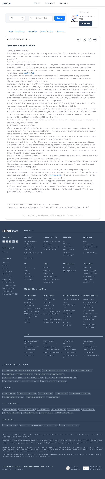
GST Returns (28, 302)
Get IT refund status (90, 347)
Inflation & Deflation (89, 308)
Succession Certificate (90, 313)
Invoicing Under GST (30, 317)
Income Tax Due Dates (51, 322)
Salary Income (48, 308)
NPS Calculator (48, 355)
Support (5, 252)
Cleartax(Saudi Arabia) (10, 294)
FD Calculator (67, 347)
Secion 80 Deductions (51, 247)
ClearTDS (86, 249)
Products (37, 3)
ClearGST (86, 241)
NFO (64, 319)
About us (5, 262)
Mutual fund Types (69, 305)
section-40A (55, 175)
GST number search (50, 344)
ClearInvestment (29, 247)
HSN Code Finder (88, 268)
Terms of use (19, 470)
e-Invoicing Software (90, 247)
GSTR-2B (27, 319)
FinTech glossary (8, 282)
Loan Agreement (88, 310)
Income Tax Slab (49, 299)
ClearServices (28, 249)
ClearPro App (28, 279)
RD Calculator (68, 344)
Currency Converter (69, 352)
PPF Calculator (48, 341)
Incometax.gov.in (49, 317)
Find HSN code (88, 341)
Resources (50, 3)
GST (64, 241)
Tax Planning (28, 244)
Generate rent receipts (51, 349)
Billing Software (48, 273)
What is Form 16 (48, 305)
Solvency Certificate (90, 316)
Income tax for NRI (49, 249)
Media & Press (7, 271)
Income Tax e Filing (30, 241)
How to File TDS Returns (51, 311)
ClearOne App (48, 282)
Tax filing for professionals (71, 268)
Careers (5, 268)
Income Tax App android (51, 241)
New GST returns (69, 249)
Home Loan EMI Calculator (52, 352)
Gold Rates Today (69, 349)
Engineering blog (8, 277)
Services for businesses (51, 279)
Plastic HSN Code (89, 276)
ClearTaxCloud (29, 276)
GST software (67, 247)
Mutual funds (28, 258)
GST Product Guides (9, 288)
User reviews (6, 274)
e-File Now (86, 23)
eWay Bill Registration (90, 252)
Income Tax (47, 244)
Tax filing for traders (69, 271)
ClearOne (46, 271)
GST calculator (29, 355)
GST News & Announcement (33, 308)
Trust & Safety (7, 291)
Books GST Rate (88, 282)
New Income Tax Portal (51, 314)
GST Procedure (29, 305)
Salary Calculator (89, 349)
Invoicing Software (49, 276)
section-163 (29, 73)
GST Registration (29, 299)
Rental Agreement (89, 324)
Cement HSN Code (89, 271)
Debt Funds (67, 316)
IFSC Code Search (49, 347)
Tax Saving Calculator (90, 344)
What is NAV (67, 325)
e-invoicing (67, 252)
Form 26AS (47, 302)
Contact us (6, 265)
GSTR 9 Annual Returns (31, 311)
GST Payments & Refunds (32, 314)
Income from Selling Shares (52, 319)
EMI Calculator (29, 344)
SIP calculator (28, 352)
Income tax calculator (31, 341)
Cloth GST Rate (88, 279)
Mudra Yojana (87, 305)
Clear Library (6, 280)
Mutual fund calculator (31, 347)
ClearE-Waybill (88, 244)
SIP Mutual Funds (69, 310)
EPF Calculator (88, 352)
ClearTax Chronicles (9, 285)
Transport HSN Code (90, 273)
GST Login (66, 244)
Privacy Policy (6, 470)
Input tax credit (68, 255)
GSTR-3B (27, 322)
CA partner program (31, 268)
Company (64, 3)
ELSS (64, 308)
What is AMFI (67, 322)
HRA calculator (68, 341)
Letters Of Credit (89, 327)
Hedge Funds (67, 313)
